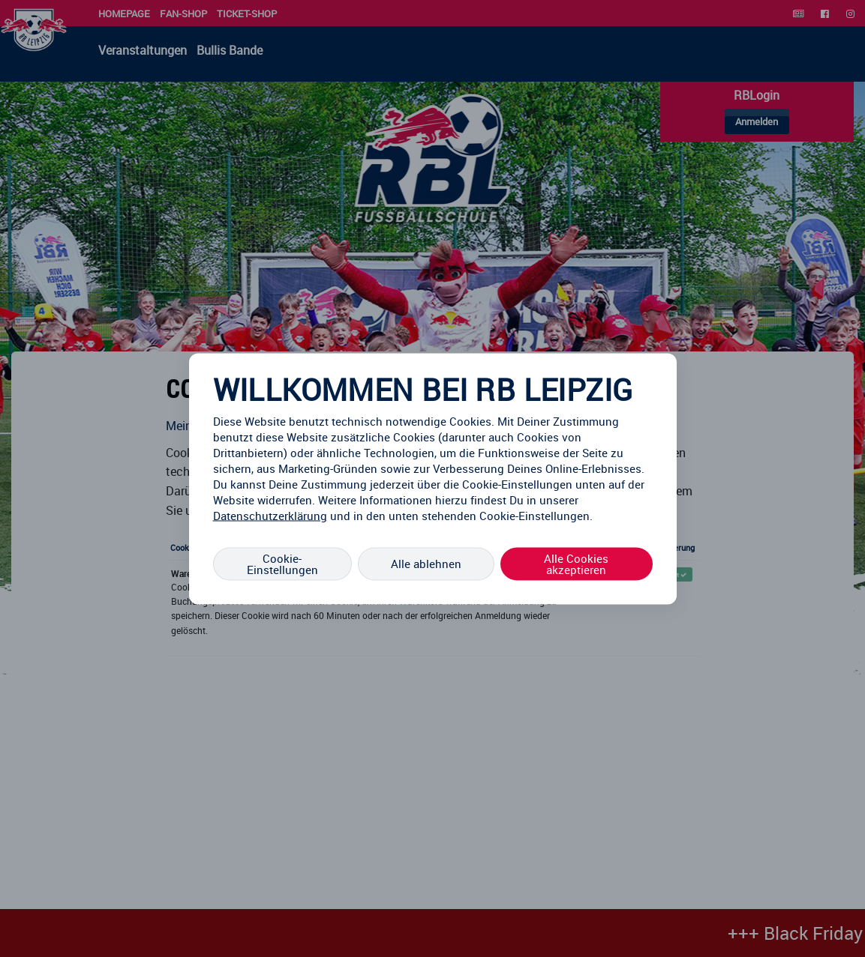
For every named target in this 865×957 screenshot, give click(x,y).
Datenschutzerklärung (270, 514)
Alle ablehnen (426, 563)
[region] (433, 478)
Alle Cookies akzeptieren (576, 563)
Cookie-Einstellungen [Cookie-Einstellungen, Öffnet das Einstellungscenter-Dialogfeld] (282, 563)
